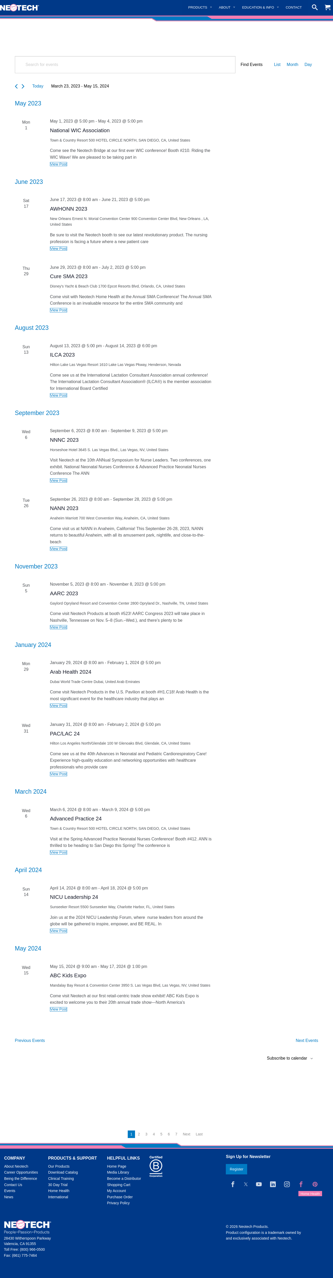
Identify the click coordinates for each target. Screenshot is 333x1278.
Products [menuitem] (197, 7)
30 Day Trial (58, 1185)
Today (37, 86)
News (8, 1197)
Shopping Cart (118, 1185)
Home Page (116, 1166)
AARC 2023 (64, 593)
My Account (116, 1191)
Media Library (118, 1172)
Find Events (251, 64)
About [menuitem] (224, 7)
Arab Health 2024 (70, 672)
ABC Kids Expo (68, 975)
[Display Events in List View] (277, 64)
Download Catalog (63, 1172)
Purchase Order (120, 1197)
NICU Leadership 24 (74, 897)
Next (186, 1134)
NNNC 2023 (64, 440)
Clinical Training (61, 1178)
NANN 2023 (64, 508)
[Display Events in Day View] (308, 64)
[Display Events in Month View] (292, 64)
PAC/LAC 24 (65, 734)
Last (199, 1134)
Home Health (58, 1191)
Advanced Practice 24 (76, 818)
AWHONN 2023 (68, 209)
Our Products (58, 1166)
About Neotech (16, 1166)
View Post (58, 164)
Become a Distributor (124, 1178)
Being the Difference (20, 1178)
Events (9, 1191)
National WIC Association (80, 130)
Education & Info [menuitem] (258, 7)
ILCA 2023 (62, 355)
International (58, 1197)
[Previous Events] (16, 86)
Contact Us (13, 1185)
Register (236, 1169)
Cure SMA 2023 (68, 276)
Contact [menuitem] (294, 7)
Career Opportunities (21, 1172)
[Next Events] (23, 86)
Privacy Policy (118, 1203)
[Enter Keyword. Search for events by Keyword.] (125, 64)
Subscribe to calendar (287, 1058)
